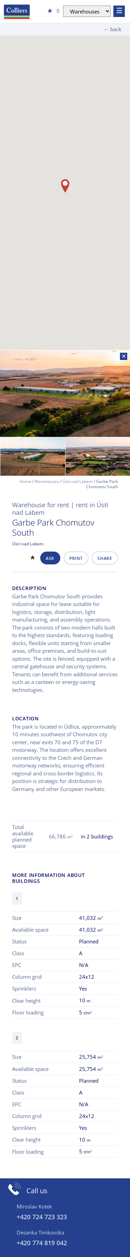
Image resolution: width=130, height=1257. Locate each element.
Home (25, 481)
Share (104, 558)
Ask (50, 558)
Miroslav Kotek (34, 1206)
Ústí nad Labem (77, 481)
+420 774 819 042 (42, 1243)
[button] (65, 186)
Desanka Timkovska (40, 1232)
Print (76, 558)
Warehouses (47, 481)
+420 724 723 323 (42, 1217)
